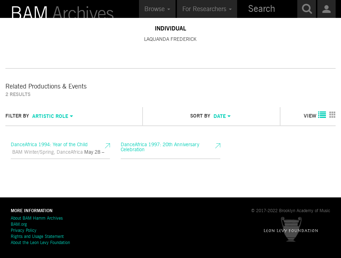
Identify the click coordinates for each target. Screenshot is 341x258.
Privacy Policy (24, 231)
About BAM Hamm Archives (37, 218)
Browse (157, 9)
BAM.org (19, 225)
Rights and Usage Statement (37, 237)
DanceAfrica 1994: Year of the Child (57, 148)
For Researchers (207, 9)
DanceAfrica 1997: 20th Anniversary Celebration (167, 148)
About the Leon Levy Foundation (40, 243)
